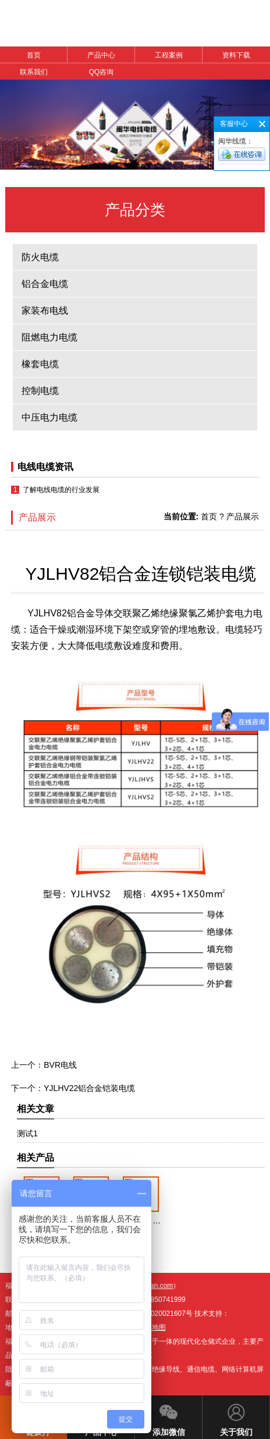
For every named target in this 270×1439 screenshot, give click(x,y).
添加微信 (168, 1416)
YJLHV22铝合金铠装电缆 (89, 1088)
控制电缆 (40, 391)
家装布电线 (45, 310)
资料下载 (236, 55)
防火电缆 (40, 257)
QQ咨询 (101, 72)
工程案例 (169, 55)
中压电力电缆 (49, 417)
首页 (34, 55)
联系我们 (34, 72)
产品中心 (101, 55)
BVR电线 (60, 1065)
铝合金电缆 (45, 284)
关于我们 (236, 1416)
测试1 (27, 1133)
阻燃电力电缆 (49, 337)
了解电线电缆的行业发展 (61, 490)
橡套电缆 (40, 364)
